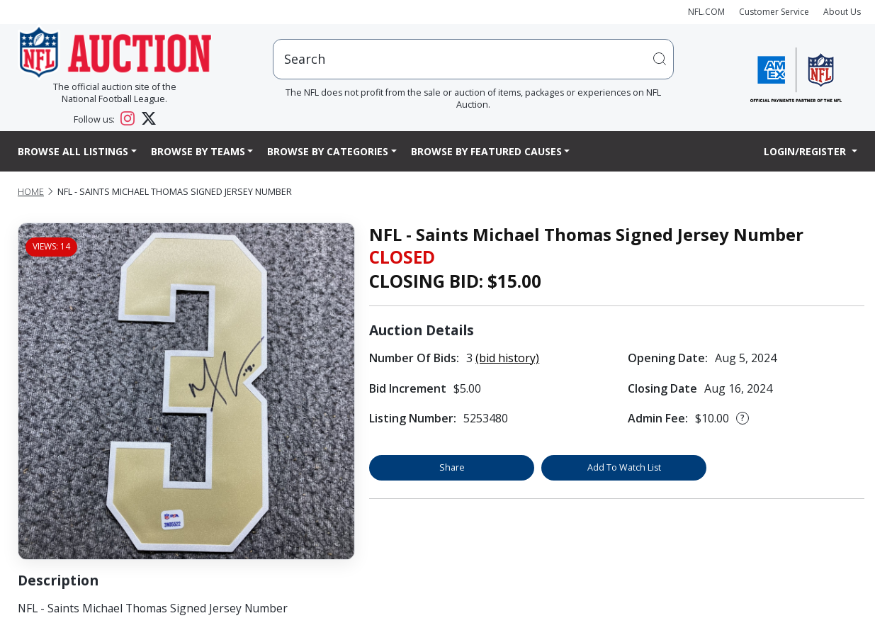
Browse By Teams (198, 151)
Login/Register (806, 151)
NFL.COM (706, 12)
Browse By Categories (327, 151)
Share (452, 467)
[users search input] (473, 59)
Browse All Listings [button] (73, 151)
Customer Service (774, 12)
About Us (842, 12)
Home (31, 192)
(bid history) (507, 358)
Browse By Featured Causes (486, 151)
